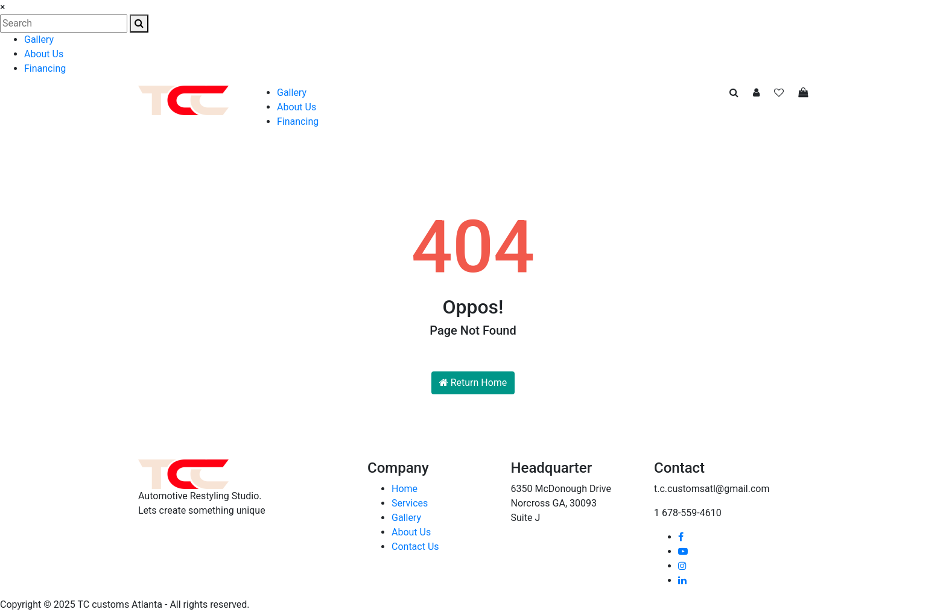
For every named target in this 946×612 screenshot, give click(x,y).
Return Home (473, 382)
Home (404, 488)
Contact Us (415, 546)
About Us (43, 54)
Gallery (39, 39)
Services (410, 503)
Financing (45, 68)
